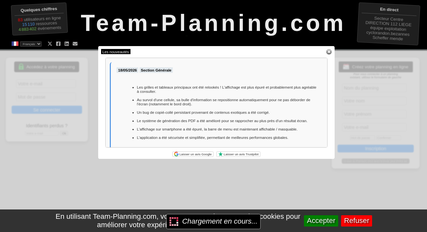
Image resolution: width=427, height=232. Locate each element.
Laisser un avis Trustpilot (238, 154)
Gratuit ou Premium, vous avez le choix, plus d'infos (375, 161)
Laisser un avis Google (193, 154)
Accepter (321, 221)
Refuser (356, 221)
